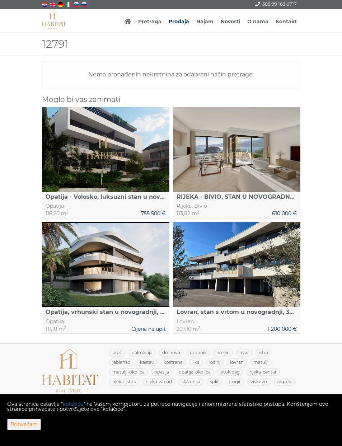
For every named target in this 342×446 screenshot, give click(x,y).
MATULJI (260, 362)
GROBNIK (198, 352)
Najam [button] (205, 21)
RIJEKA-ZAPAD (159, 381)
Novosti (230, 21)
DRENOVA (171, 352)
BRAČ (117, 352)
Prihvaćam (24, 424)
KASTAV (147, 362)
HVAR (244, 352)
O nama (257, 21)
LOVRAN (237, 362)
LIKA (196, 362)
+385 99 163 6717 (276, 4)
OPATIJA (161, 372)
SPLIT (214, 381)
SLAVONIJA (191, 381)
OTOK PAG (230, 372)
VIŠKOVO (258, 381)
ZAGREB (284, 381)
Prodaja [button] (179, 21)
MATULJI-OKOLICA (128, 372)
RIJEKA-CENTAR (263, 372)
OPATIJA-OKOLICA (195, 372)
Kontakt (286, 21)
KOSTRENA (173, 362)
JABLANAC (121, 362)
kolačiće (73, 404)
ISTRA (263, 352)
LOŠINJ (214, 362)
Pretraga (149, 21)
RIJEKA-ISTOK (124, 381)
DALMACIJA (142, 352)
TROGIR (235, 381)
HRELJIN (223, 352)
